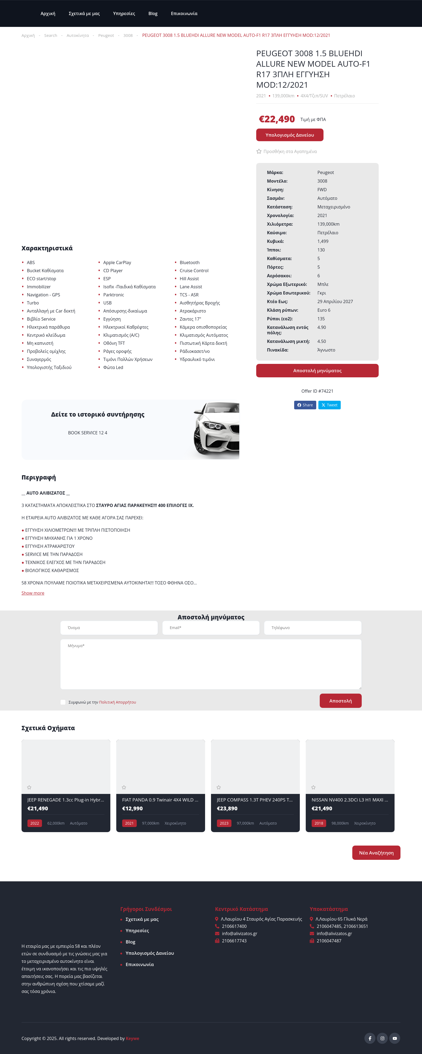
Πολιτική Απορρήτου (117, 702)
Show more (33, 593)
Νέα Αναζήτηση (376, 852)
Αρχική (48, 13)
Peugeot (109, 35)
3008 (132, 35)
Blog (153, 13)
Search (52, 35)
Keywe (133, 1038)
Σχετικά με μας (84, 13)
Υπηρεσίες (124, 13)
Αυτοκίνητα (80, 35)
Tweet (329, 405)
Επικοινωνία (184, 13)
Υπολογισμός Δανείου (150, 953)
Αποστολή (339, 701)
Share (305, 405)
